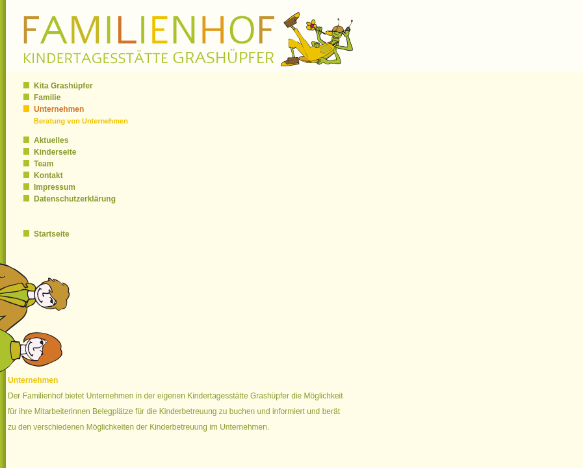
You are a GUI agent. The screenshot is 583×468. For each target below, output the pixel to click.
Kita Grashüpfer (63, 85)
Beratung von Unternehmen (81, 121)
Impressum (54, 187)
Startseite (52, 234)
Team (43, 163)
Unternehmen (59, 109)
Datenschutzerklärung (75, 198)
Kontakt (48, 175)
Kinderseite (55, 152)
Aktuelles (51, 140)
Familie (47, 97)
